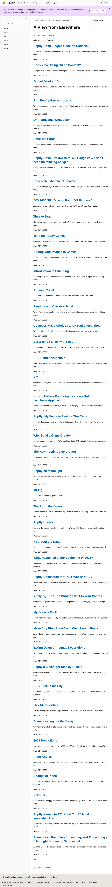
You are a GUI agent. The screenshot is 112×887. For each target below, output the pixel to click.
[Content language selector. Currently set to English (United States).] (12, 877)
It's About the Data (46, 541)
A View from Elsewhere (61, 20)
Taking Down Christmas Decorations (59, 647)
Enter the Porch (44, 139)
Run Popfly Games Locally (52, 100)
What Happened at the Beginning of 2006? (63, 557)
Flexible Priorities (45, 705)
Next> (35, 860)
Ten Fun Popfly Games (49, 235)
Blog (29, 882)
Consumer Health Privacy (63, 882)
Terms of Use (80, 882)
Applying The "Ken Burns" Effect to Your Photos (67, 596)
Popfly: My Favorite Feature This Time (60, 416)
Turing (38, 490)
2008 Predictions (45, 740)
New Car (39, 795)
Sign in (107, 3)
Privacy (47, 882)
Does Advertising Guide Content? (57, 65)
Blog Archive (45, 20)
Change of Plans (45, 776)
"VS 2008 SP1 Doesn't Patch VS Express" (62, 200)
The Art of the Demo (47, 506)
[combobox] (15, 23)
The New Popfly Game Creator (54, 451)
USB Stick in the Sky (48, 686)
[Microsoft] (4, 3)
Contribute (39, 882)
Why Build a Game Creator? (53, 435)
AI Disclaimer (6, 882)
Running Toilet (43, 290)
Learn (36, 20)
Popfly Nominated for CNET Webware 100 (62, 577)
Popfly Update (43, 522)
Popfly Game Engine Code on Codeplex (61, 46)
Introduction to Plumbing (51, 271)
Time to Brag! (43, 216)
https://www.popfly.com (95, 457)
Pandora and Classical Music (54, 306)
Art (35, 377)
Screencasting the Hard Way (53, 721)
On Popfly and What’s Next (52, 119)
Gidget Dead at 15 (46, 81)
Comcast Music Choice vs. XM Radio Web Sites (67, 325)
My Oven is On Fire (46, 612)
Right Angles (42, 756)
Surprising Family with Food (53, 341)
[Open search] (101, 3)
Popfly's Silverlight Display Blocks (57, 667)
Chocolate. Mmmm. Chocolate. (55, 181)
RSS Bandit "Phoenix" (49, 358)
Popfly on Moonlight (47, 471)
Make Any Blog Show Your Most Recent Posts (65, 628)
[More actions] (107, 20)
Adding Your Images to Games (55, 252)
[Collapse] (26, 19)
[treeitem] (15, 28)
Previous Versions (19, 882)
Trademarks (92, 882)
